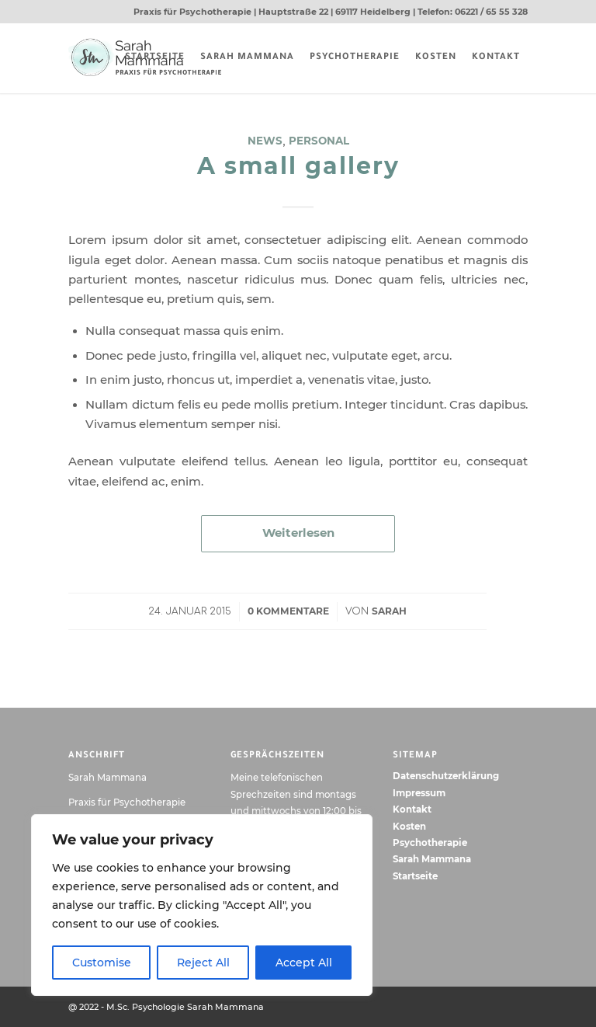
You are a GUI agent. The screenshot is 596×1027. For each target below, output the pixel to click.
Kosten (409, 826)
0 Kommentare (288, 611)
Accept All (303, 963)
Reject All (203, 963)
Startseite (415, 876)
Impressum (419, 793)
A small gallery (298, 165)
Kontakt (412, 809)
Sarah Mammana (432, 859)
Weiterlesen (298, 533)
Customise (101, 963)
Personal (319, 140)
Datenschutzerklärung (446, 776)
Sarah (389, 611)
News (265, 140)
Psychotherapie (430, 842)
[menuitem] (154, 58)
